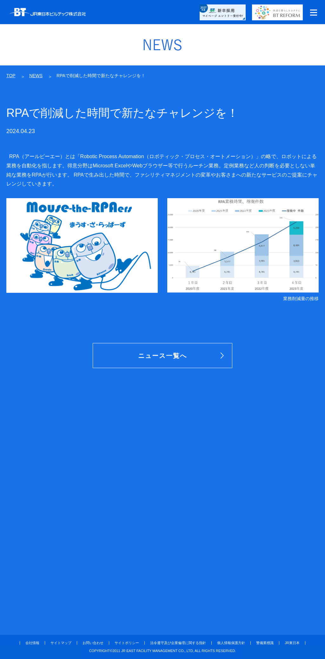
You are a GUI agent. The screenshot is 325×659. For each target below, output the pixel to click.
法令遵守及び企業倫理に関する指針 (178, 643)
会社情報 (32, 643)
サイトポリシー (127, 643)
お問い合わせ (93, 643)
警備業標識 (265, 643)
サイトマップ (60, 643)
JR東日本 (292, 643)
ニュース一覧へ (162, 355)
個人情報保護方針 (231, 643)
